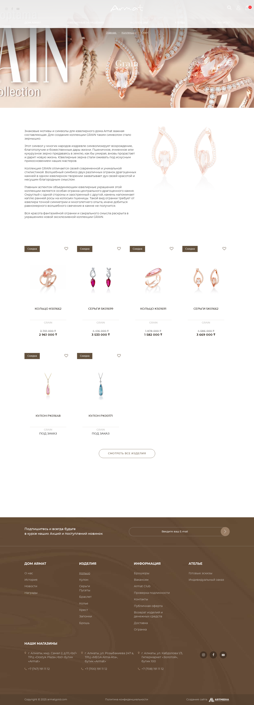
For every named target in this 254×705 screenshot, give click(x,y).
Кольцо (84, 573)
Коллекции (139, 21)
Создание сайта (208, 699)
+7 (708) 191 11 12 (152, 668)
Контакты (141, 599)
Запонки (85, 616)
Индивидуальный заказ (206, 579)
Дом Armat (32, 21)
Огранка (140, 629)
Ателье (180, 21)
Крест (83, 610)
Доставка (141, 623)
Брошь (84, 623)
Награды (31, 592)
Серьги (84, 586)
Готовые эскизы (200, 573)
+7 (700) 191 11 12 (96, 668)
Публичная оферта (148, 606)
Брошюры (141, 573)
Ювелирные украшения (85, 21)
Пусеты (84, 590)
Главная (111, 33)
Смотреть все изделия (127, 453)
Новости (30, 586)
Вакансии (141, 579)
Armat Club (142, 586)
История (30, 579)
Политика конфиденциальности (126, 699)
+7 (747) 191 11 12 (39, 668)
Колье (83, 603)
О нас (28, 573)
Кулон (83, 579)
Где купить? (221, 21)
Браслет (85, 596)
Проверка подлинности (152, 592)
